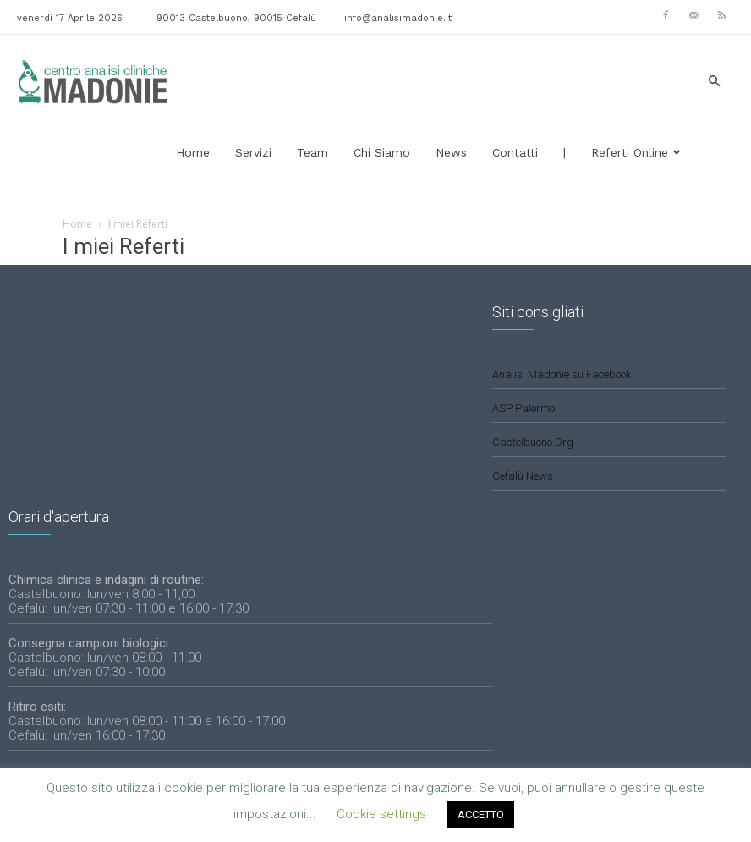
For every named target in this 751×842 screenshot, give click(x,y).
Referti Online (636, 152)
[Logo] (93, 81)
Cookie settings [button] (381, 814)
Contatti (515, 152)
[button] (713, 82)
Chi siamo (382, 152)
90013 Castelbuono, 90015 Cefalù (236, 18)
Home (193, 152)
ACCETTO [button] (481, 814)
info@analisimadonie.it (398, 18)
